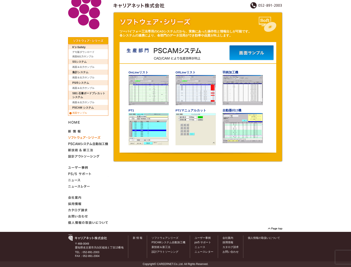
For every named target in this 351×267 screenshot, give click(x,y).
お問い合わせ (231, 251)
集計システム (80, 72)
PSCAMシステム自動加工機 (168, 242)
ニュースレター (204, 251)
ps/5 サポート (203, 242)
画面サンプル (79, 112)
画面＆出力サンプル (83, 67)
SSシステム (79, 61)
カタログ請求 (231, 247)
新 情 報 (137, 237)
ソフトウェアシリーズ (165, 237)
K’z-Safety (79, 47)
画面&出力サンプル (83, 56)
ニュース (200, 247)
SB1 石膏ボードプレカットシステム (88, 95)
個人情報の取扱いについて (264, 237)
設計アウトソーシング (165, 251)
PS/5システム (80, 82)
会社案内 (228, 237)
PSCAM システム (83, 107)
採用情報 (228, 242)
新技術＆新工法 (161, 247)
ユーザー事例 (203, 237)
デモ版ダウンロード (83, 52)
